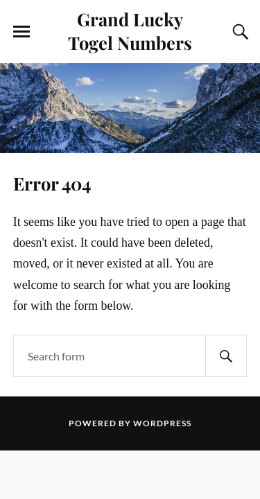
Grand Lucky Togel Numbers (130, 30)
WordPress (162, 423)
